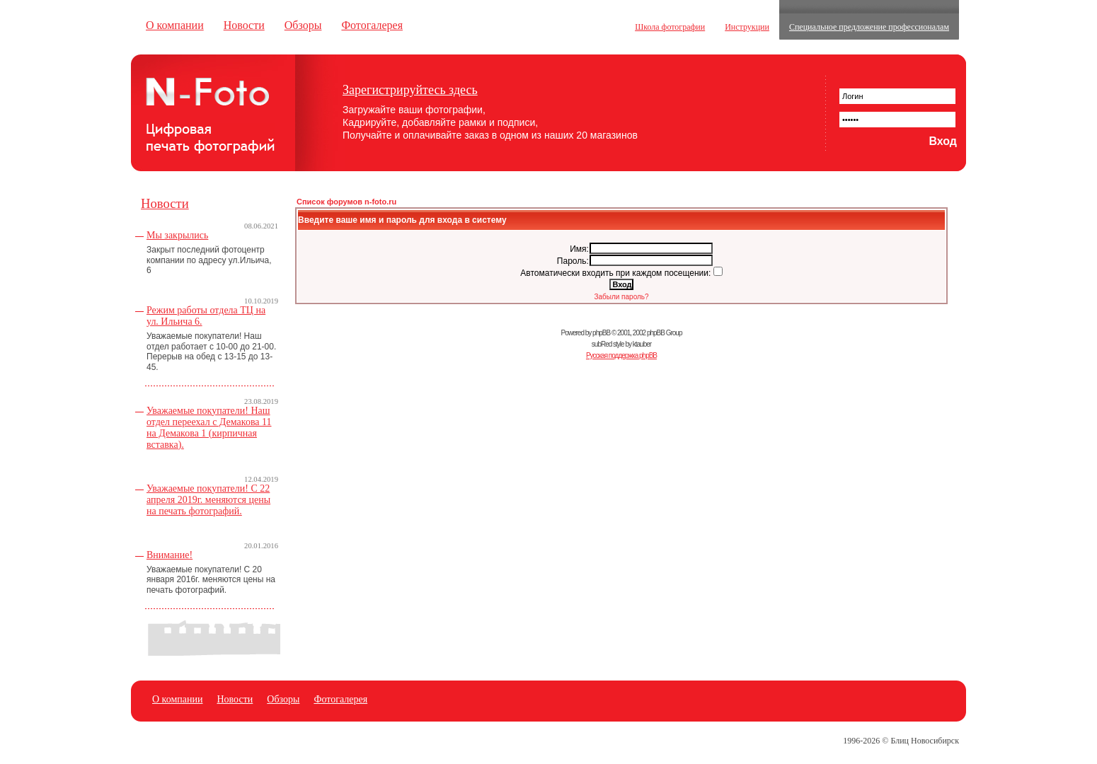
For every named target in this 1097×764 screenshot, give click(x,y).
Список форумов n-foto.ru (346, 201)
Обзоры (303, 25)
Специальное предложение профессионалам (869, 27)
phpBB (601, 333)
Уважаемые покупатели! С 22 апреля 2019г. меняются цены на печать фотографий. (208, 499)
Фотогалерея (372, 25)
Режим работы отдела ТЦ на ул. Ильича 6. (206, 316)
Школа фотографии (670, 27)
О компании (175, 25)
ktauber (642, 344)
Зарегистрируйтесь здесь (410, 90)
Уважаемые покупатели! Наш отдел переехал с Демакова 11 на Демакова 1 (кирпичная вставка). (209, 427)
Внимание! (170, 555)
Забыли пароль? (621, 297)
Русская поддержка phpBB (621, 355)
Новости (244, 25)
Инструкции (747, 27)
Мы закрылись (177, 235)
